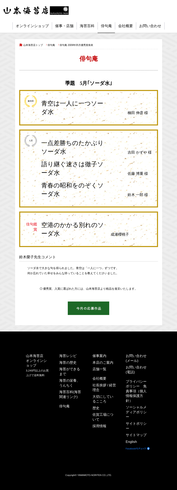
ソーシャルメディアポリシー (136, 412)
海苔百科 (87, 26)
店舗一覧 (99, 369)
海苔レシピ (68, 356)
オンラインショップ (32, 26)
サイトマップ (136, 435)
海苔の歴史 (68, 362)
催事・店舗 (64, 26)
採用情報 (99, 426)
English (131, 441)
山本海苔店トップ (33, 45)
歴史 (95, 408)
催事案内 (99, 356)
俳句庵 (106, 26)
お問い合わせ (150, 26)
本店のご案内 (102, 362)
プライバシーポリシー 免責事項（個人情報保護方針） (136, 391)
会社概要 (125, 26)
